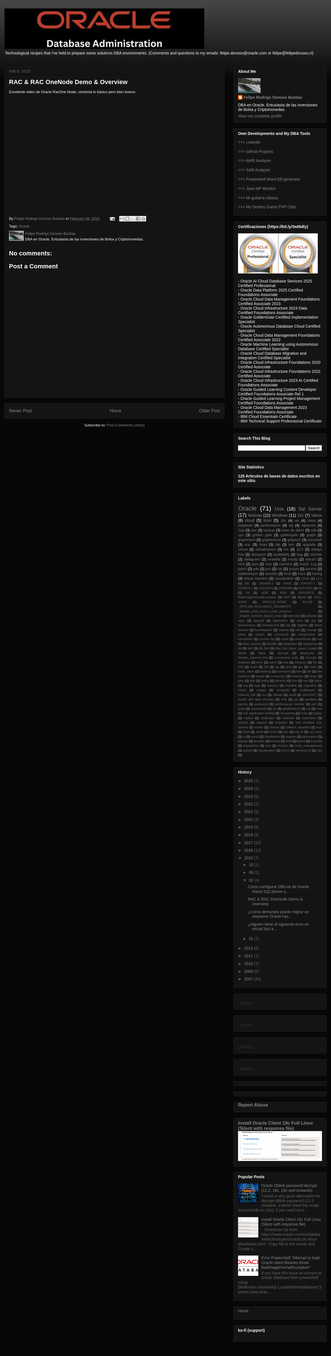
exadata (274, 559)
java (255, 564)
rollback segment (298, 727)
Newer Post (20, 410)
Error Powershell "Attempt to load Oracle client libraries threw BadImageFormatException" (290, 1263)
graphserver (271, 540)
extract (310, 559)
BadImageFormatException (257, 597)
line (294, 680)
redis (304, 713)
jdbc (241, 680)
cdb (313, 530)
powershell (258, 708)
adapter (311, 615)
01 (251, 938)
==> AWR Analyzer (254, 160)
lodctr (318, 680)
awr (254, 530)
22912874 (266, 588)
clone (242, 634)
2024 (249, 788)
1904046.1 (266, 583)
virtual (243, 549)
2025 (249, 781)
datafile (272, 643)
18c (247, 583)
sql (291, 525)
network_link (247, 694)
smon (273, 731)
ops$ (292, 694)
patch (242, 569)
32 (320, 588)
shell (246, 731)
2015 (249, 858)
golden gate (262, 535)
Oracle (24, 226)
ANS (283, 592)
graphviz (294, 540)
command (281, 634)
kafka (265, 680)
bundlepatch (263, 630)
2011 (249, 956)
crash (284, 639)
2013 (249, 948)
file (315, 662)
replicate (288, 718)
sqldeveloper (248, 574)
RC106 (307, 602)
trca (268, 745)
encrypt (311, 657)
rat (308, 708)
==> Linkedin (249, 142)
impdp (260, 676)
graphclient (247, 540)
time (289, 741)
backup (269, 530)
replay (318, 713)
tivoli (287, 574)
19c (283, 521)
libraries (280, 680)
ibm (298, 671)
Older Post (209, 410)
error (259, 662)
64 (247, 592)
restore (274, 727)
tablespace (309, 736)
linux (267, 520)
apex (241, 620)
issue (313, 676)
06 (251, 872)
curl (319, 639)
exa (285, 662)
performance (271, 525)
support (291, 736)
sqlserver (308, 525)
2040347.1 (308, 583)
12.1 (319, 578)
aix (297, 521)
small (259, 731)
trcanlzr (283, 745)
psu (268, 569)
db (239, 648)
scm (319, 727)
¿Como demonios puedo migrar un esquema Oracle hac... (278, 914)
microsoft (315, 540)
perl (314, 704)
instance (298, 676)
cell (298, 630)
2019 (249, 827)
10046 (305, 578)
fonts (253, 667)
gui (300, 667)
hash (313, 667)
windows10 (303, 750)
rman (263, 545)
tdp (278, 545)
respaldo (281, 722)
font (240, 667)
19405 (287, 583)
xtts (319, 750)
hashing (265, 671)
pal (296, 699)
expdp (292, 559)
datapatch (290, 643)
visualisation (267, 750)
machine (285, 564)
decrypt (283, 653)
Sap (241, 530)
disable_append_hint (252, 657)
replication (309, 718)
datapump (310, 643)
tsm (291, 545)
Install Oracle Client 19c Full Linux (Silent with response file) (275, 1125)
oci (264, 694)
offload (277, 694)
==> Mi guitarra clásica (258, 198)
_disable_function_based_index (260, 615)
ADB (264, 592)
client (311, 521)
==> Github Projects (255, 151)
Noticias (255, 515)
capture (284, 630)
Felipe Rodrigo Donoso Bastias (273, 97)
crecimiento (303, 639)
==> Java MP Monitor (257, 188)
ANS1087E (306, 592)
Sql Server (310, 509)
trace (302, 574)
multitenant (307, 690)
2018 (249, 835)
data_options (252, 643)
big (288, 625)
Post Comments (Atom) (126, 425)
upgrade (309, 545)
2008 (249, 971)
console (316, 555)
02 (251, 880)
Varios (316, 515)
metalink (291, 685)
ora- (247, 545)
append (259, 620)
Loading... (247, 1003)
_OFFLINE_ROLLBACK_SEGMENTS (264, 606)
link (305, 680)
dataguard (252, 559)
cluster (260, 634)
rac (280, 569)
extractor (300, 662)
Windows (280, 515)
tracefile (316, 741)
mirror (242, 690)
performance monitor (290, 704)
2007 (249, 979)
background (271, 625)
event (273, 662)
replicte (243, 722)
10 (251, 864)
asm (300, 620)
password (261, 704)
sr (244, 736)
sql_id (299, 731)
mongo (261, 690)
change (311, 630)
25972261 (306, 588)
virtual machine (256, 578)
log (245, 685)
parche (243, 704)
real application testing (258, 713)
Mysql (302, 597)
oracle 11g (307, 564)
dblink (242, 653)
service (311, 569)
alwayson (258, 555)
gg (277, 667)
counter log (267, 639)
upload (247, 750)
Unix (279, 509)
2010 (249, 963)
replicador (268, 718)
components (306, 634)
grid (288, 667)
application (280, 620)
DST (287, 597)
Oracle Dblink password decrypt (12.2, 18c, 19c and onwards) (289, 1188)
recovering (287, 713)
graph (311, 535)
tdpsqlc (243, 741)
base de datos (292, 530)
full (266, 667)
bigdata (302, 625)
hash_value (246, 671)
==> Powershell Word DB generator (269, 179)
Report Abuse (253, 1104)
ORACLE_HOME (275, 602)
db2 (250, 648)
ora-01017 (309, 694)
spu (285, 731)
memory (272, 685)
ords (284, 699)
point (241, 708)
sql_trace (315, 731)
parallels (311, 699)
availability (281, 555)
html (241, 564)
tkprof (301, 741)
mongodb (283, 690)
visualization (284, 578)
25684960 (286, 588)
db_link (264, 648)
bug (300, 555)
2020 (249, 819)
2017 (249, 842)
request (261, 722)
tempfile (259, 741)
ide (309, 671)
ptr (274, 708)
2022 (249, 804)
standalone (272, 736)
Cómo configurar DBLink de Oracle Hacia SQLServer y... (278, 889)
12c (300, 515)
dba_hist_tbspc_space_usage (296, 648)
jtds (252, 680)
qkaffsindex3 (292, 708)
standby (271, 574)
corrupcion (245, 639)
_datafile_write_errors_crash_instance (264, 611)
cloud (249, 520)
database (245, 525)
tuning (317, 574)
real (319, 708)
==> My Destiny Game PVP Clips (267, 207)
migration (310, 685)
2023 (249, 796)
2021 (249, 811)
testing (275, 741)
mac (268, 564)
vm (286, 549)
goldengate (289, 535)
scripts (294, 569)
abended (294, 615)
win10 (285, 750)
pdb (256, 569)
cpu (241, 535)
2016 (249, 850)
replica (248, 718)
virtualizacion (266, 549)
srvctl (255, 736)
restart (258, 727)
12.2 (299, 549)
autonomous (247, 625)
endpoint (244, 662)
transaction (251, 745)
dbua (261, 653)
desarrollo (307, 653)
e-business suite (286, 657)
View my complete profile (260, 116)
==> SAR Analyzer (254, 170)
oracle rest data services (256, 699)
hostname (283, 671)
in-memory (278, 676)
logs (257, 685)
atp (313, 620)
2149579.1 (245, 588)
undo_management (308, 745)
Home (115, 410)
